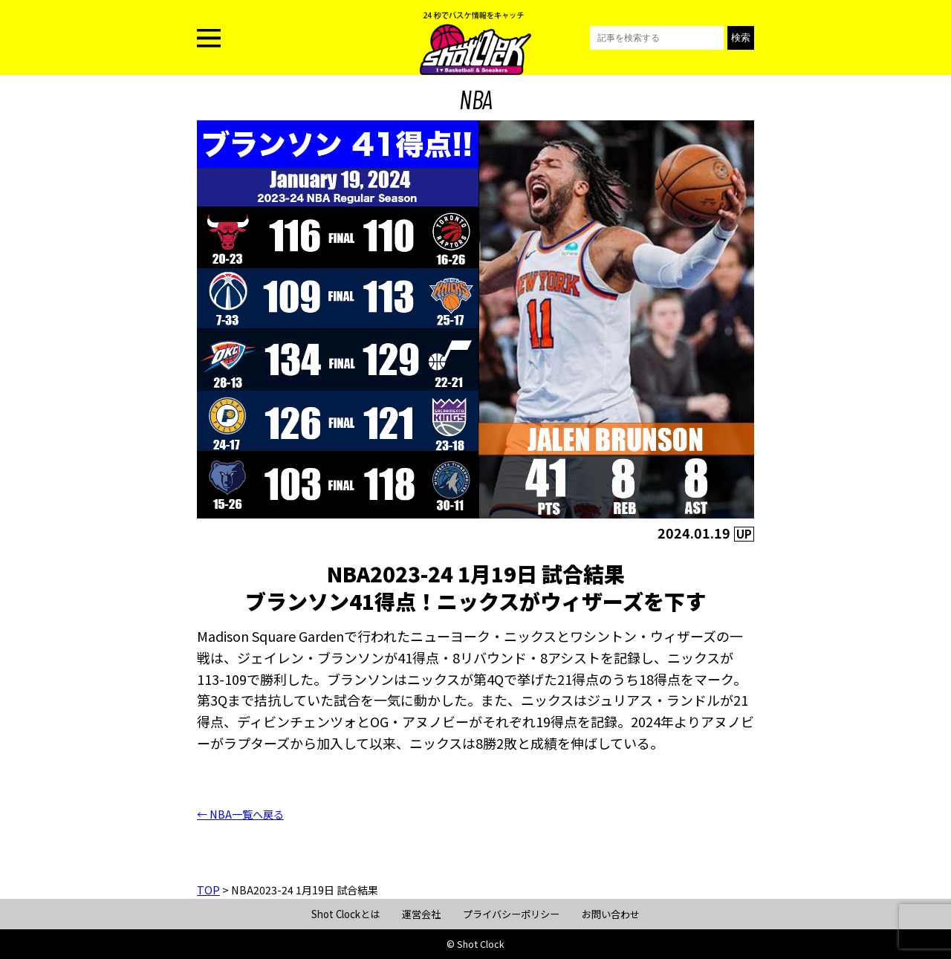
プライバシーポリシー (511, 914)
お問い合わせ (611, 914)
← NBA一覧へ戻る (240, 814)
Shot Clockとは (345, 914)
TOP (208, 889)
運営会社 (421, 914)
